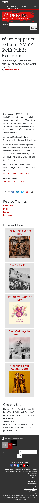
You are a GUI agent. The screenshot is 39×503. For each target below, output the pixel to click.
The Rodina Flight (19, 265)
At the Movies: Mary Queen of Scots (19, 367)
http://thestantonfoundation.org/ (17, 174)
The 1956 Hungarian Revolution (20, 333)
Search (5, 24)
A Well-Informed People (30, 489)
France (6, 212)
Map (21, 6)
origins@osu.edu (32, 473)
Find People (27, 6)
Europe (6, 209)
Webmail (34, 6)
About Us (34, 477)
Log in (35, 493)
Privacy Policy (33, 475)
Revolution (7, 215)
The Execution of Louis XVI (14, 181)
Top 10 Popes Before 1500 (19, 232)
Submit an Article (32, 481)
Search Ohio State (12, 8)
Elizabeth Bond (11, 69)
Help (8, 6)
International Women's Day (19, 298)
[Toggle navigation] (34, 32)
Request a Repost (32, 483)
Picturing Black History (30, 491)
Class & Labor (9, 206)
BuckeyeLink (15, 6)
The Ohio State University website (6, 2)
